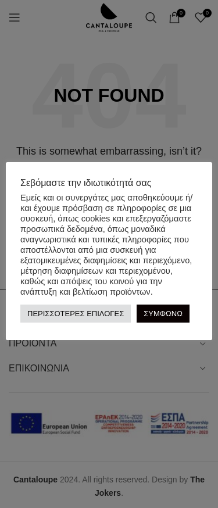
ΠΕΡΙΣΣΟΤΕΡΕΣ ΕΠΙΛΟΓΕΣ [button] (75, 313)
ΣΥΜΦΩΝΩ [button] (163, 313)
